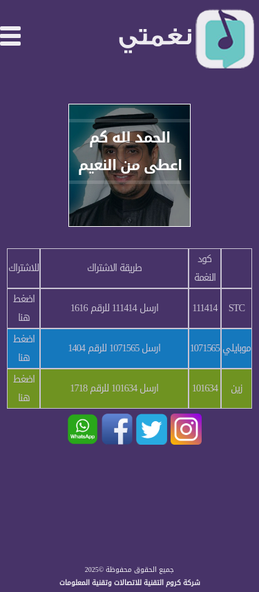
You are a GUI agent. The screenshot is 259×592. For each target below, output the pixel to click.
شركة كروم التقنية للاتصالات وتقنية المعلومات (129, 582)
